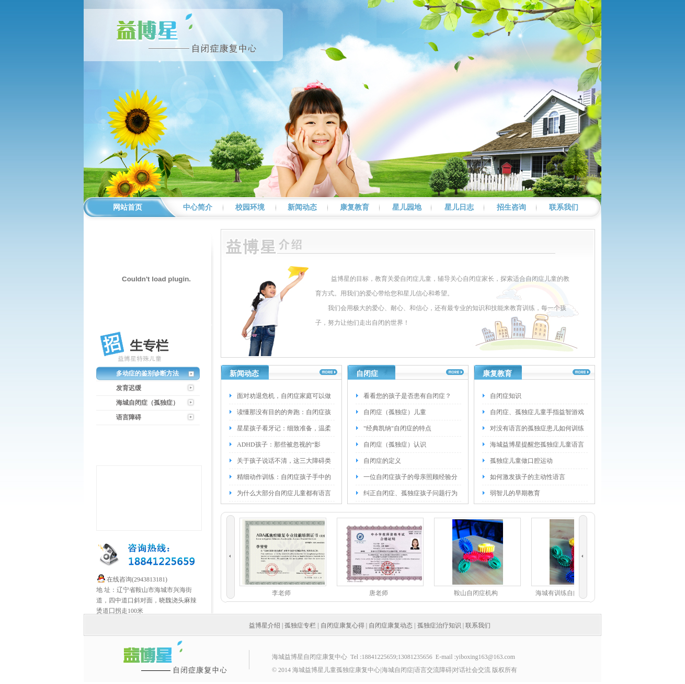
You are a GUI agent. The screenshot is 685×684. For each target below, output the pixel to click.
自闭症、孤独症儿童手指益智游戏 (537, 412)
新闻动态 (302, 207)
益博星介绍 (264, 625)
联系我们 (563, 207)
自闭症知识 (505, 396)
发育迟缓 (128, 388)
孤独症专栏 (300, 625)
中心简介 (197, 207)
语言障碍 (128, 417)
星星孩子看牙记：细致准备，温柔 (284, 428)
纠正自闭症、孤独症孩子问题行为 (410, 493)
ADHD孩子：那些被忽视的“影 (279, 444)
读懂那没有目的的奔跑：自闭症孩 (284, 412)
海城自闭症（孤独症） (147, 402)
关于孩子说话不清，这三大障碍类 (284, 460)
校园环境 (250, 207)
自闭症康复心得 (342, 625)
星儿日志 (459, 207)
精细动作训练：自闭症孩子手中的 (284, 477)
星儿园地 (406, 207)
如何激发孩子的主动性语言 (527, 477)
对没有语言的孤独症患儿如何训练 (537, 428)
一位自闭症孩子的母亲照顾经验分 (410, 477)
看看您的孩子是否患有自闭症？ (407, 396)
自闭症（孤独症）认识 (394, 444)
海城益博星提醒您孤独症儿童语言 (537, 444)
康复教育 (354, 207)
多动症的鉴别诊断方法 (147, 373)
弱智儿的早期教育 (515, 493)
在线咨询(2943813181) (137, 579)
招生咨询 (511, 207)
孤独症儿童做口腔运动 (521, 460)
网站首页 (127, 207)
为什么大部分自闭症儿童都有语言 (284, 493)
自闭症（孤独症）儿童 (394, 412)
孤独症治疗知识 (439, 625)
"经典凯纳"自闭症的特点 (397, 428)
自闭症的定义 (382, 460)
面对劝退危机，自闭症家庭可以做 (284, 396)
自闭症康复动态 (391, 625)
